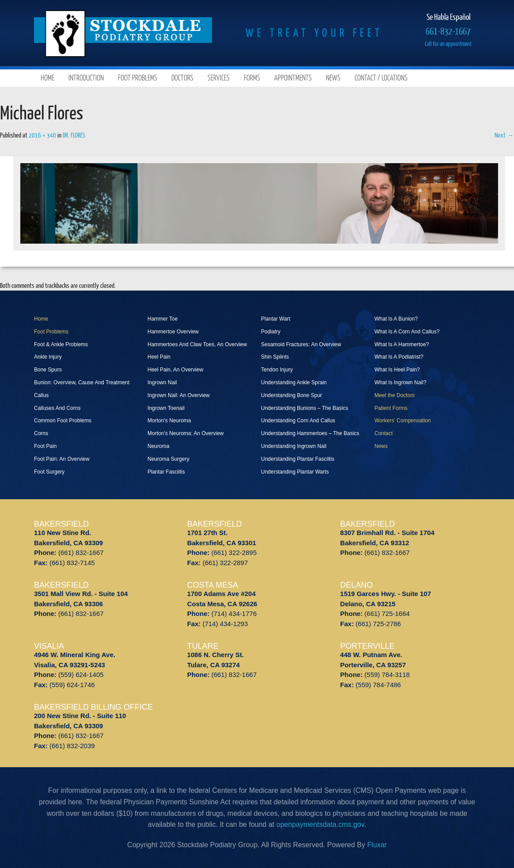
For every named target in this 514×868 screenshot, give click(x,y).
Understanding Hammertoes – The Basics (310, 433)
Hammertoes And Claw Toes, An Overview (197, 344)
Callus (41, 395)
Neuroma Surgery (168, 459)
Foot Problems (137, 77)
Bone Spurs (48, 370)
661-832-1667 (448, 30)
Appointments (293, 77)
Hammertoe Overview (173, 332)
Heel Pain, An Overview (175, 370)
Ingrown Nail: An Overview (178, 395)
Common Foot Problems (62, 420)
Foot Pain (45, 446)
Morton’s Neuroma (169, 420)
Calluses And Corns (57, 408)
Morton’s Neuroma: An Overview (185, 433)
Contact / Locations (381, 77)
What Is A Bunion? (396, 319)
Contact (383, 433)
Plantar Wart (275, 319)
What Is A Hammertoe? (401, 344)
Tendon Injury (277, 370)
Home (47, 77)
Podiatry (270, 332)
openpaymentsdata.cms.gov (320, 824)
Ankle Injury (48, 357)
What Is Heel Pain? (397, 370)
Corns (41, 433)
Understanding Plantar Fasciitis (297, 459)
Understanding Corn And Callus (298, 420)
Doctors (182, 77)
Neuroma (158, 446)
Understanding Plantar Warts (295, 472)
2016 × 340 (42, 135)
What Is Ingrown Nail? (400, 382)
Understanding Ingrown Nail (293, 446)
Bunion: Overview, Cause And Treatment (81, 382)
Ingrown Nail (162, 382)
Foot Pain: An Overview (61, 459)
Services (219, 77)
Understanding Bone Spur (291, 395)
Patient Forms (391, 408)
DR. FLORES (74, 135)
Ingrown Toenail (166, 408)
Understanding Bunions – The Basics (304, 408)
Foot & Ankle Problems (61, 344)
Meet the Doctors (394, 395)
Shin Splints (275, 357)
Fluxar (376, 845)
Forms (252, 77)
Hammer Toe (162, 319)
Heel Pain (158, 357)
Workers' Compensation (402, 420)
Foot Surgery (49, 472)
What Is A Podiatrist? (398, 357)
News (333, 77)
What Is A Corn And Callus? (406, 332)
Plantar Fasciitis (166, 472)
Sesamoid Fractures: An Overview (301, 344)
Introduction (86, 77)
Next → (504, 135)
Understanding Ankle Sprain (294, 382)
